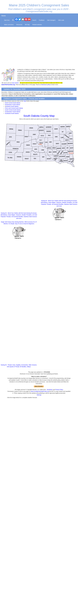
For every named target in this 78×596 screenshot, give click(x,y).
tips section (15, 83)
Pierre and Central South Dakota (14, 108)
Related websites (37, 24)
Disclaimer (50, 389)
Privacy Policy (59, 389)
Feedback (41, 20)
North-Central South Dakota (12, 103)
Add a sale (61, 20)
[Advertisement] (39, 49)
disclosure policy (45, 84)
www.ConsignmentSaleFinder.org (40, 391)
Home (3, 16)
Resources (19, 24)
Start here (7, 20)
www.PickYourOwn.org (8, 84)
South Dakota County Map (39, 115)
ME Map (27, 24)
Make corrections (9, 24)
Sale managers (51, 20)
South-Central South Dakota (12, 110)
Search (34, 20)
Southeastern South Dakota (12, 111)
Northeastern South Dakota (12, 104)
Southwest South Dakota (12, 113)
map (24, 101)
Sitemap (39, 395)
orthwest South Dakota (12, 106)
